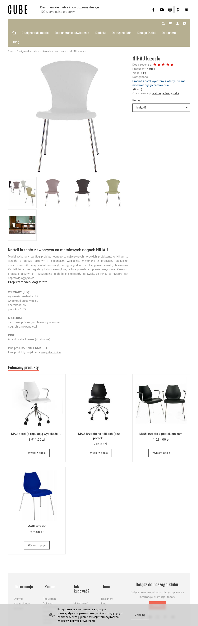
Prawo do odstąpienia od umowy (52, 598)
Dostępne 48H (121, 23)
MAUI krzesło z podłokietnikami (161, 416)
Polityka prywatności (50, 584)
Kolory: (136, 82)
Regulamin (49, 577)
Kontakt (18, 587)
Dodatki (100, 23)
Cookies (48, 590)
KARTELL (41, 329)
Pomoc (49, 567)
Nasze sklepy (22, 582)
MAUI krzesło (37, 509)
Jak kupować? (84, 567)
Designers (107, 577)
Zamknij (140, 615)
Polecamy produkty (26, 349)
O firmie (18, 577)
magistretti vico (51, 334)
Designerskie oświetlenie (72, 23)
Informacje (23, 567)
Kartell (151, 50)
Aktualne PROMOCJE (79, 592)
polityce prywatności (82, 620)
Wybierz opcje (37, 435)
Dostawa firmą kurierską (81, 600)
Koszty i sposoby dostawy (82, 584)
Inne (104, 567)
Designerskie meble (35, 23)
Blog (103, 582)
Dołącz (157, 588)
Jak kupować (80, 577)
